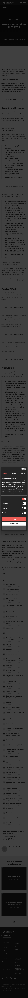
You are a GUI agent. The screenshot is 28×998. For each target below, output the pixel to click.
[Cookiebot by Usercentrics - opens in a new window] (20, 469)
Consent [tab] (5, 473)
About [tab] (23, 473)
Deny (14, 528)
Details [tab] (14, 473)
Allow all (14, 519)
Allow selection (14, 523)
